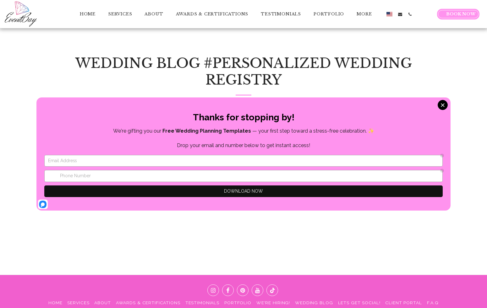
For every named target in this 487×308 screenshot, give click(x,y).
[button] (400, 14)
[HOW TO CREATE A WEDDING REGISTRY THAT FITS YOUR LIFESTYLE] (360, 133)
